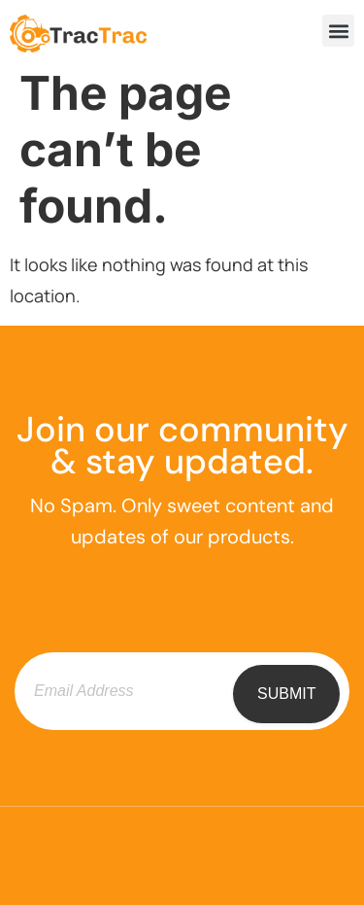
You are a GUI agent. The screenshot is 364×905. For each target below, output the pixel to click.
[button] (338, 31)
